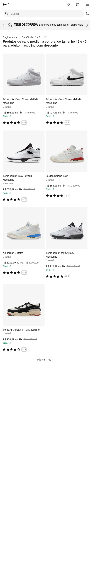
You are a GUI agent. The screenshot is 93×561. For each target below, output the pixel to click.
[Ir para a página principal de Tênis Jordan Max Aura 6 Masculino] (67, 243)
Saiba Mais (77, 24)
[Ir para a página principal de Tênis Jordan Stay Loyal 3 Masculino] (24, 166)
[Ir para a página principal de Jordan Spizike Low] (67, 164)
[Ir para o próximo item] (87, 25)
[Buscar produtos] (46, 13)
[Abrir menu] (87, 4)
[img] (78, 4)
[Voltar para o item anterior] (3, 25)
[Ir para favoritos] (68, 4)
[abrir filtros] (87, 13)
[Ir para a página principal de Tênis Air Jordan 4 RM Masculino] (24, 318)
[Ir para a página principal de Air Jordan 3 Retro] (24, 241)
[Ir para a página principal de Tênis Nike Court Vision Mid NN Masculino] (24, 89)
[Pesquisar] (6, 13)
